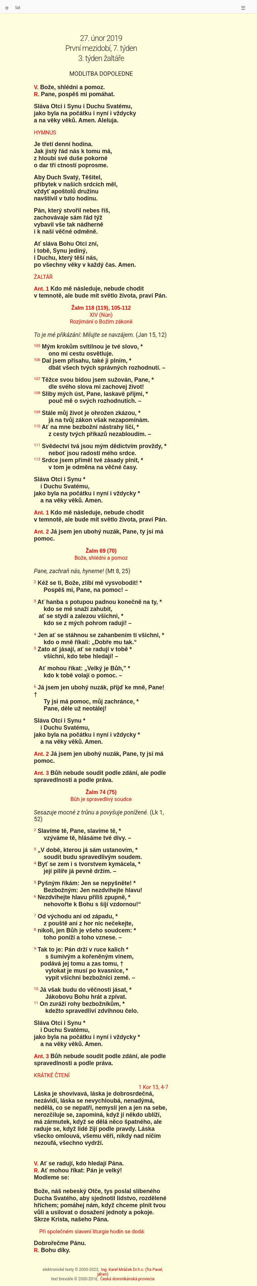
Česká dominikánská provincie (127, 1279)
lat (17, 7)
